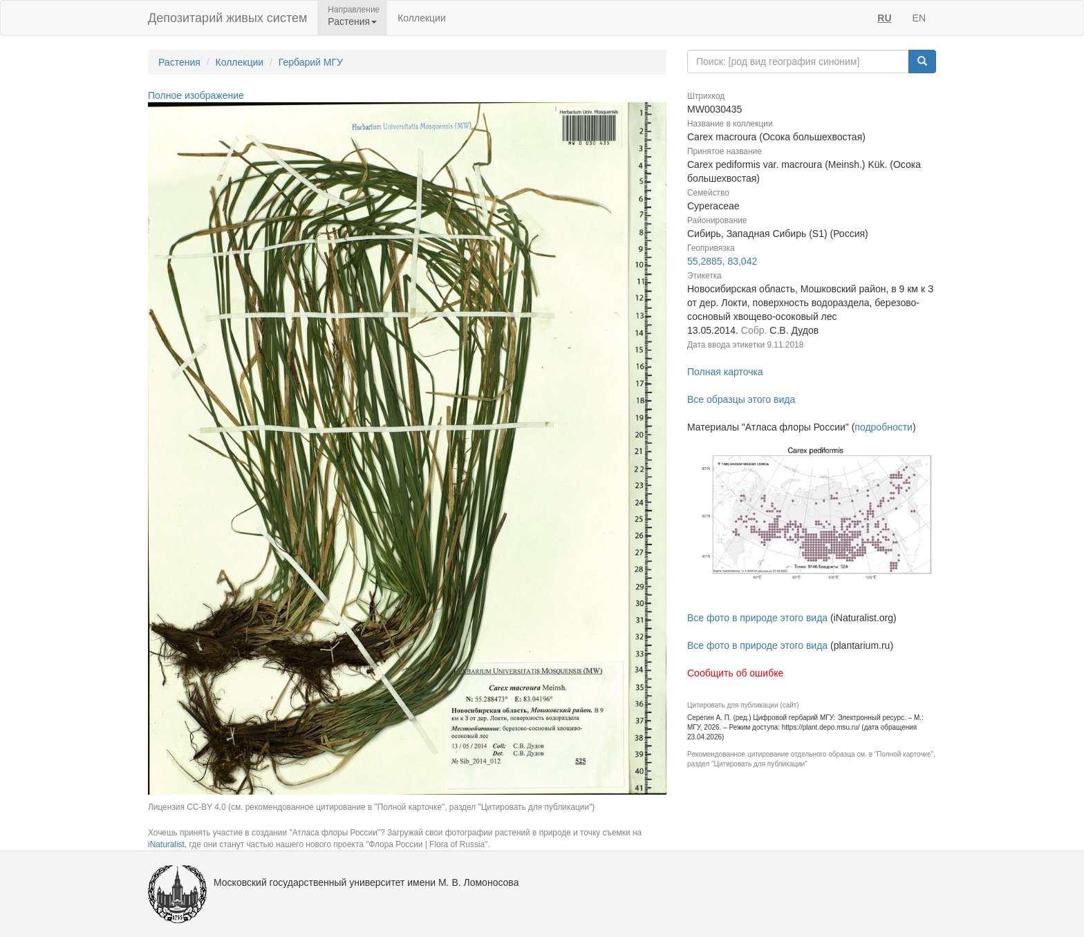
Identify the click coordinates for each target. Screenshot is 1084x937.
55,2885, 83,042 (722, 261)
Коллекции (422, 17)
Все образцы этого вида (741, 399)
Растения (179, 62)
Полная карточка (725, 371)
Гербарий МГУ (311, 62)
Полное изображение (196, 95)
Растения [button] (352, 21)
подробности (883, 427)
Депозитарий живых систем (227, 18)
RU (884, 17)
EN (919, 17)
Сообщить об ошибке (735, 673)
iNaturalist (166, 844)
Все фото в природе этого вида (757, 617)
